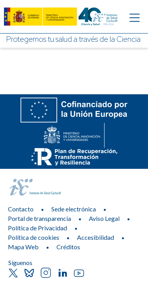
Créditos (68, 246)
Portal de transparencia (39, 218)
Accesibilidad (95, 237)
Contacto (21, 209)
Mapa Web (23, 246)
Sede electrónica (73, 209)
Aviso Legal (104, 218)
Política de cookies (33, 237)
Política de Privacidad (37, 228)
